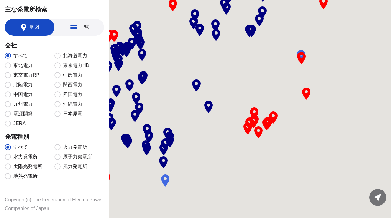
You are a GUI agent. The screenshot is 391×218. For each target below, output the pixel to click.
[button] (195, 15)
